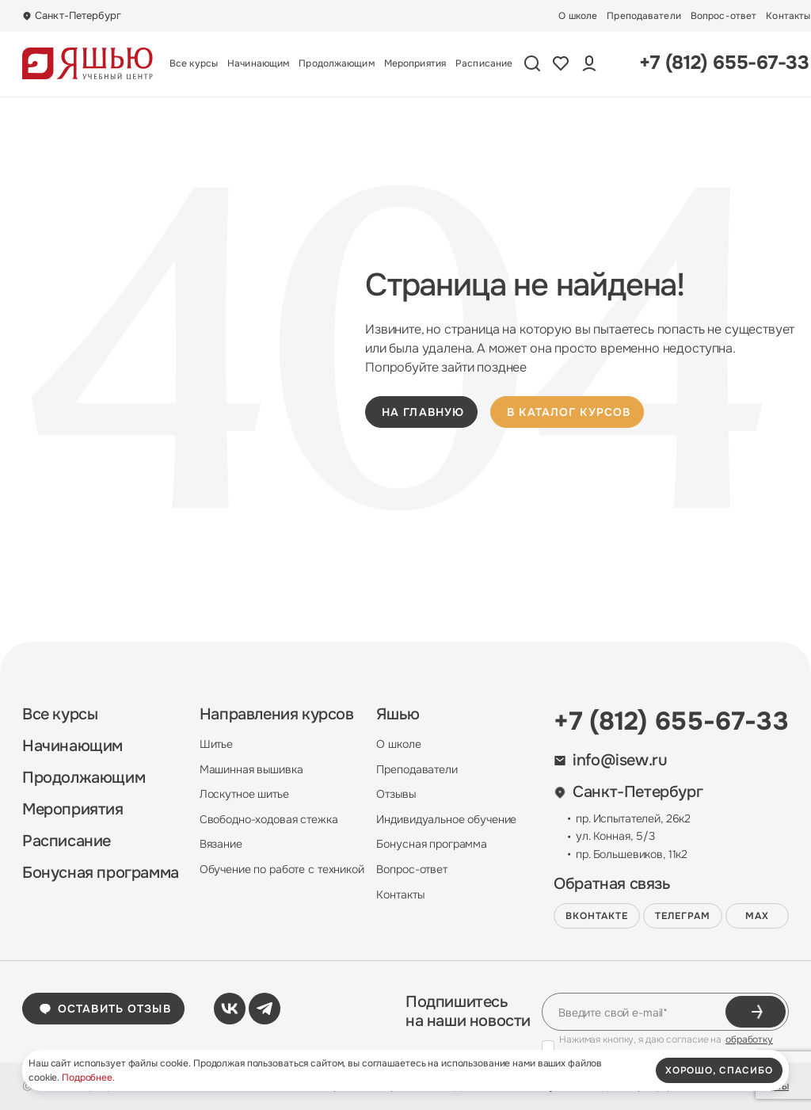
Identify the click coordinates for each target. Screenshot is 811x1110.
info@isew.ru (610, 760)
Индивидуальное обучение (446, 819)
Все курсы (193, 63)
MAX (757, 916)
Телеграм (682, 916)
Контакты (788, 15)
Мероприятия (415, 63)
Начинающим (258, 63)
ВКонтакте (596, 916)
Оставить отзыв (105, 1008)
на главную (423, 412)
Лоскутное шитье (244, 794)
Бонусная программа (100, 873)
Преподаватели (644, 15)
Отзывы (395, 794)
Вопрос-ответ (723, 15)
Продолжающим (336, 63)
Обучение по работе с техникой (282, 869)
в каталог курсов (568, 412)
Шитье (216, 744)
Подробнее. (88, 1077)
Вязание (221, 844)
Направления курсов (277, 714)
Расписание (483, 63)
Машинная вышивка (251, 769)
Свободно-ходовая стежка (269, 819)
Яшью (397, 714)
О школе (577, 15)
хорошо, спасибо (719, 1070)
